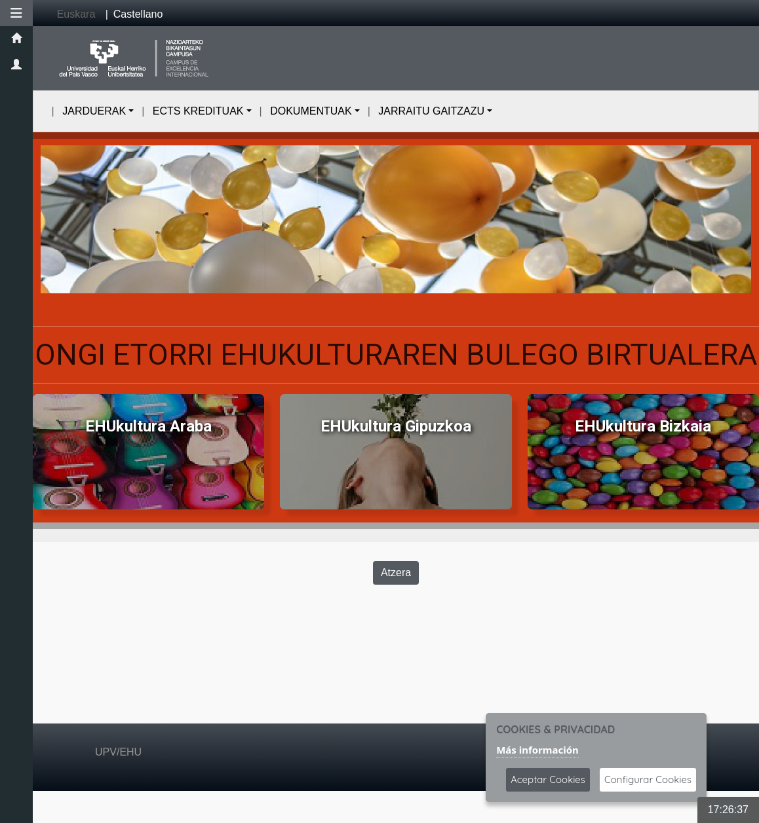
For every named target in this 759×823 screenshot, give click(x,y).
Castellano (138, 14)
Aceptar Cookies (548, 779)
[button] (16, 13)
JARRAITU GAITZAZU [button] (431, 111)
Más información (537, 749)
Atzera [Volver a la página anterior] (396, 572)
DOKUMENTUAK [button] (310, 111)
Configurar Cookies (647, 779)
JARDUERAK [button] (94, 111)
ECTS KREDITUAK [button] (198, 111)
